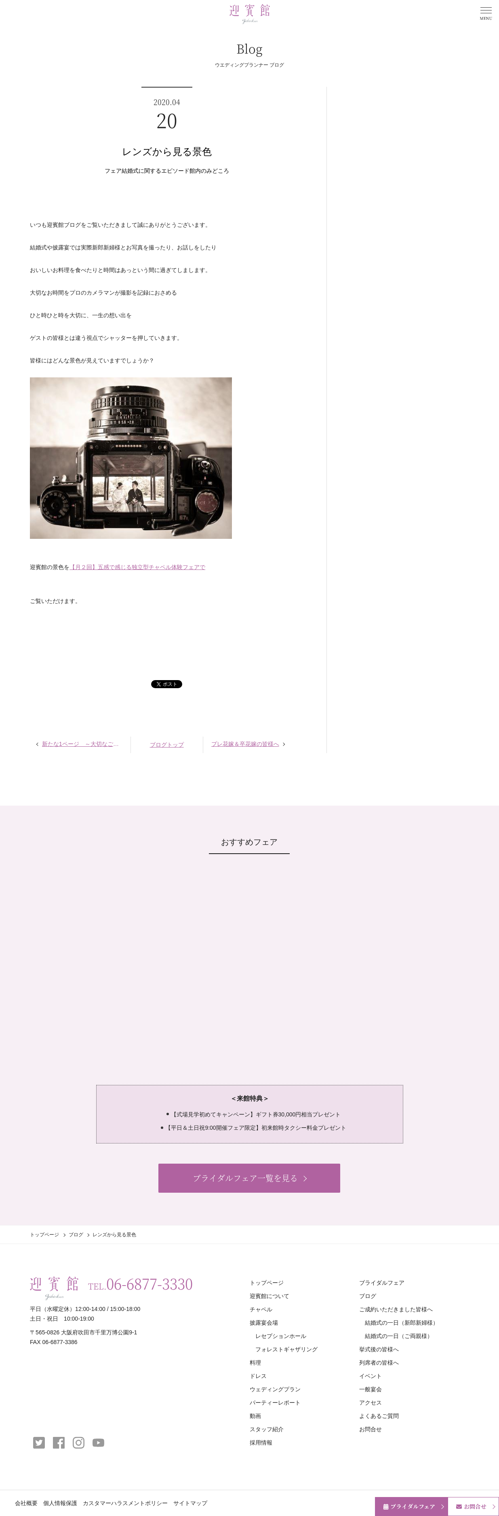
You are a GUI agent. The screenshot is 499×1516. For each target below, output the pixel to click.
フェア (113, 171)
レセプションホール (280, 1336)
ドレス (258, 1376)
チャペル (261, 1309)
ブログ (76, 1235)
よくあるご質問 (379, 1416)
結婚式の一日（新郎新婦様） (401, 1322)
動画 (255, 1416)
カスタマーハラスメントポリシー (125, 1503)
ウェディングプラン (275, 1389)
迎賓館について (269, 1296)
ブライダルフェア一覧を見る (245, 1178)
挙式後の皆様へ (379, 1349)
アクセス (370, 1402)
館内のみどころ (209, 171)
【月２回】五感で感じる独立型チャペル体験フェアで (137, 567)
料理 (255, 1362)
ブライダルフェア (381, 1282)
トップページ (44, 1235)
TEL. (140, 1283)
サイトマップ (190, 1503)
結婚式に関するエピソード (155, 171)
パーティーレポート (275, 1402)
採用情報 (261, 1442)
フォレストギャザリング (286, 1349)
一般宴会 (370, 1389)
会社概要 (26, 1503)
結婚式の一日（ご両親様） (399, 1336)
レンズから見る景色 (167, 151)
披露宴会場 (264, 1322)
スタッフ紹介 (267, 1429)
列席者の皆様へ (379, 1362)
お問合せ (370, 1429)
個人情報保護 (60, 1503)
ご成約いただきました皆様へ (396, 1309)
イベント (370, 1376)
